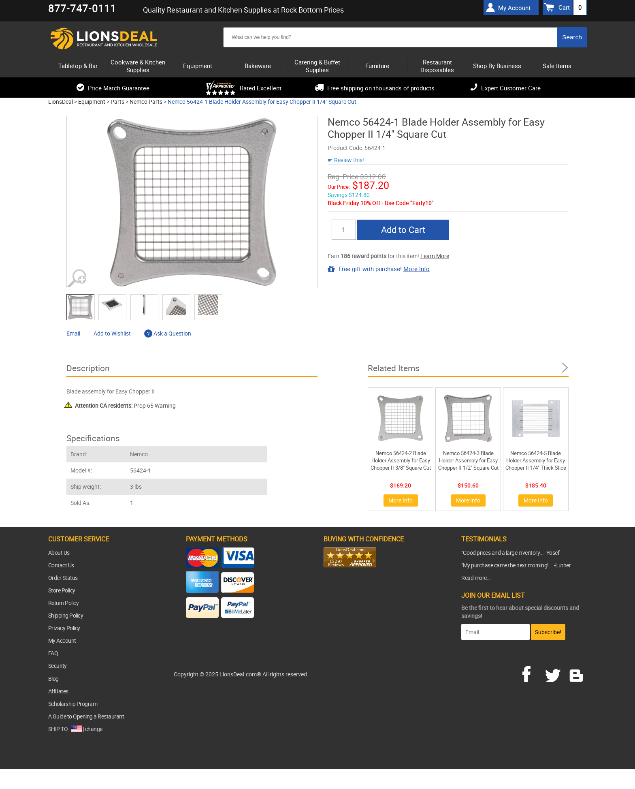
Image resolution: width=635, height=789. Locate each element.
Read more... (476, 578)
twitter (554, 673)
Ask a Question (167, 333)
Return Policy (63, 603)
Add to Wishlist (112, 333)
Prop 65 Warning (125, 405)
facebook (532, 673)
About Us (59, 552)
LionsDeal (60, 101)
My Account (62, 640)
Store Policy (61, 590)
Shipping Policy (65, 615)
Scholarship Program (73, 704)
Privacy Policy (64, 628)
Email (73, 333)
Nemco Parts (146, 101)
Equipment (91, 101)
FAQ (53, 653)
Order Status (63, 578)
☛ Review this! (346, 160)
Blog (53, 678)
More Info (416, 269)
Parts (117, 101)
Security (57, 665)
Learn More (434, 256)
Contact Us (61, 565)
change (93, 729)
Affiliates (58, 691)
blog (577, 673)
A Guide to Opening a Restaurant (86, 716)
